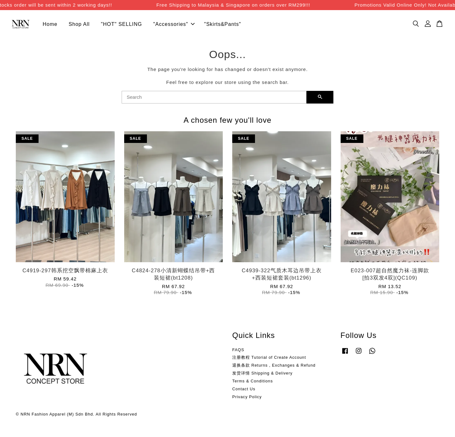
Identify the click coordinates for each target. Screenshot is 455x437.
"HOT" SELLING (121, 24)
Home (50, 24)
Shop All (79, 24)
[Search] (214, 97)
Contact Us (243, 389)
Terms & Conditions (252, 381)
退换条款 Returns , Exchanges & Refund (274, 365)
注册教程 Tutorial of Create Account (269, 357)
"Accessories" (174, 24)
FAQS (238, 349)
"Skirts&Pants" (222, 24)
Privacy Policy (247, 396)
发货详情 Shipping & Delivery (262, 373)
